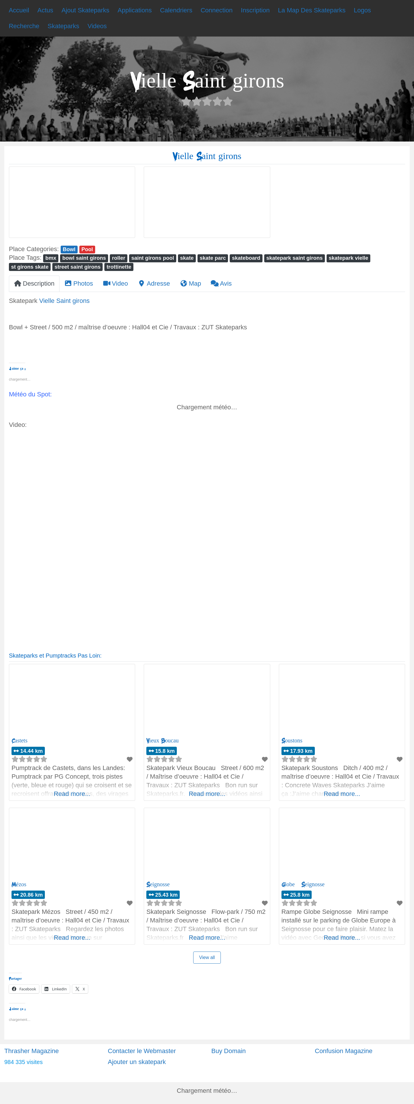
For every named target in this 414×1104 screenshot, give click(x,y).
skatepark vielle (348, 258)
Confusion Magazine (344, 1051)
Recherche (24, 26)
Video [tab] (115, 283)
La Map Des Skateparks (312, 10)
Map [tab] (190, 283)
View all (207, 957)
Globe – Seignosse (303, 884)
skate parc (213, 258)
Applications (135, 10)
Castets (19, 741)
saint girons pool (152, 258)
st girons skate (29, 267)
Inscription (255, 10)
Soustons (291, 741)
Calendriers (176, 10)
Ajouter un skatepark (137, 1061)
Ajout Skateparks (85, 10)
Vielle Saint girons (64, 300)
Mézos (19, 884)
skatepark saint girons (294, 258)
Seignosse (158, 884)
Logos (362, 10)
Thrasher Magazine (31, 1051)
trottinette (119, 267)
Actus (45, 10)
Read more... (72, 793)
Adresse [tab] (154, 283)
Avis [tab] (221, 283)
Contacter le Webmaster (142, 1051)
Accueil (19, 10)
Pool (87, 249)
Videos (97, 26)
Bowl (69, 249)
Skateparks (63, 26)
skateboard (246, 258)
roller (118, 258)
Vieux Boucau (162, 741)
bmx (50, 258)
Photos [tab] (78, 283)
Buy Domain (228, 1051)
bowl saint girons (84, 258)
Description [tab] (34, 283)
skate (186, 258)
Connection (217, 10)
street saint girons (78, 267)
